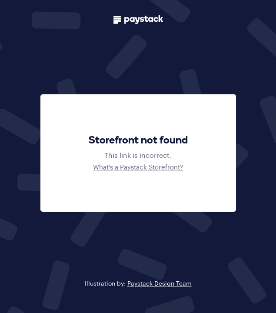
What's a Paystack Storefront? (138, 167)
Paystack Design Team (159, 284)
